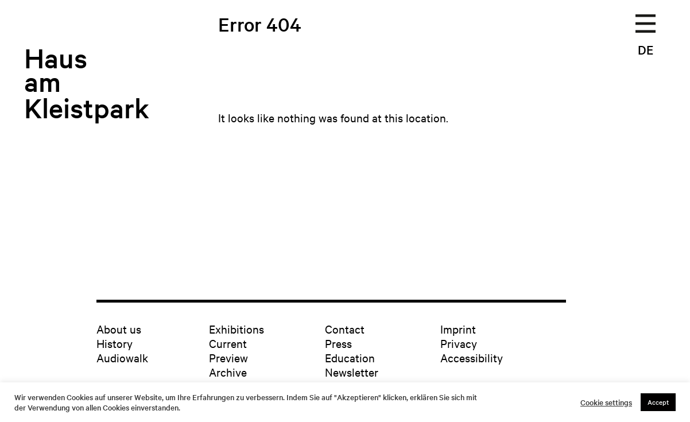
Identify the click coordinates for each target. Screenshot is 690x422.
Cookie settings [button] (606, 402)
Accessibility (471, 357)
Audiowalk (122, 357)
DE (645, 49)
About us (118, 329)
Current (228, 343)
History (114, 343)
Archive (228, 372)
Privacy (458, 343)
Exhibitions (236, 329)
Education (350, 357)
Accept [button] (658, 401)
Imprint (458, 329)
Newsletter (351, 372)
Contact (345, 329)
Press (338, 343)
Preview (228, 357)
